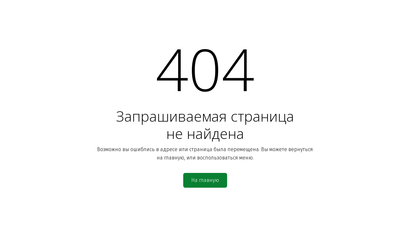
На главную (205, 180)
